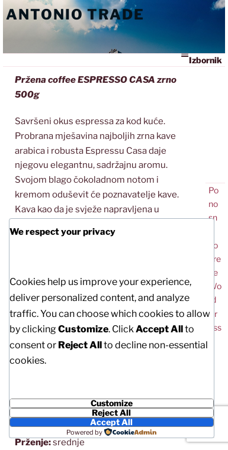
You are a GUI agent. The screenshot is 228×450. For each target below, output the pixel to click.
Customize (112, 403)
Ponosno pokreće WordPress (214, 258)
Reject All (111, 412)
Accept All (111, 422)
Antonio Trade (75, 14)
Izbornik (201, 59)
